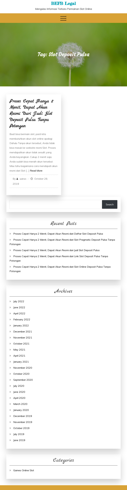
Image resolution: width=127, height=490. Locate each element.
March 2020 (20, 404)
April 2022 (19, 313)
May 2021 (19, 349)
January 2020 (21, 410)
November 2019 (22, 422)
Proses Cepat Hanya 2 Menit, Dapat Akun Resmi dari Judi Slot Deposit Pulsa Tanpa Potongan (31, 113)
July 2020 (18, 385)
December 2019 (22, 416)
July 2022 (18, 301)
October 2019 (21, 428)
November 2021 (22, 337)
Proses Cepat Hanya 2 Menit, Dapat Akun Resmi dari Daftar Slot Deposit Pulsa (58, 233)
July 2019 (18, 434)
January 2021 (21, 361)
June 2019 (19, 440)
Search (110, 204)
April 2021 (19, 355)
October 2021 (21, 343)
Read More (36, 170)
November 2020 (22, 367)
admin (23, 178)
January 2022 (21, 325)
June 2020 (19, 391)
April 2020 (19, 397)
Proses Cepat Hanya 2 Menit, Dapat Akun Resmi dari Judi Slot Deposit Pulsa (56, 250)
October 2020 (21, 373)
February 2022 (21, 319)
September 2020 (23, 379)
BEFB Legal (63, 3)
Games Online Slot (23, 470)
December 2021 (22, 331)
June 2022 (19, 307)
